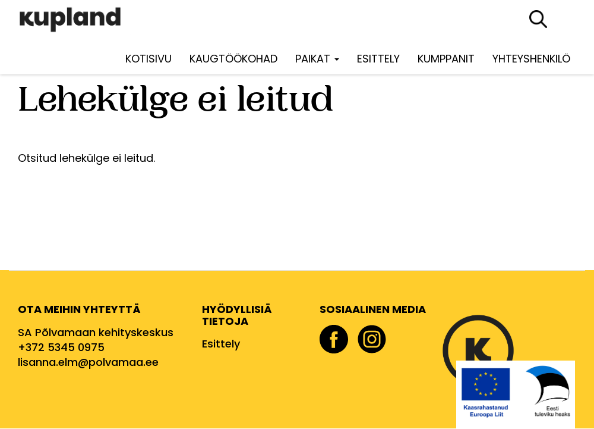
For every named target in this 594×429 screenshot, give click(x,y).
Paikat (317, 58)
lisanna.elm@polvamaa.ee (88, 362)
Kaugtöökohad (233, 58)
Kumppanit (446, 58)
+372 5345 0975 (61, 347)
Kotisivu (148, 58)
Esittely (378, 58)
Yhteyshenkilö (531, 58)
